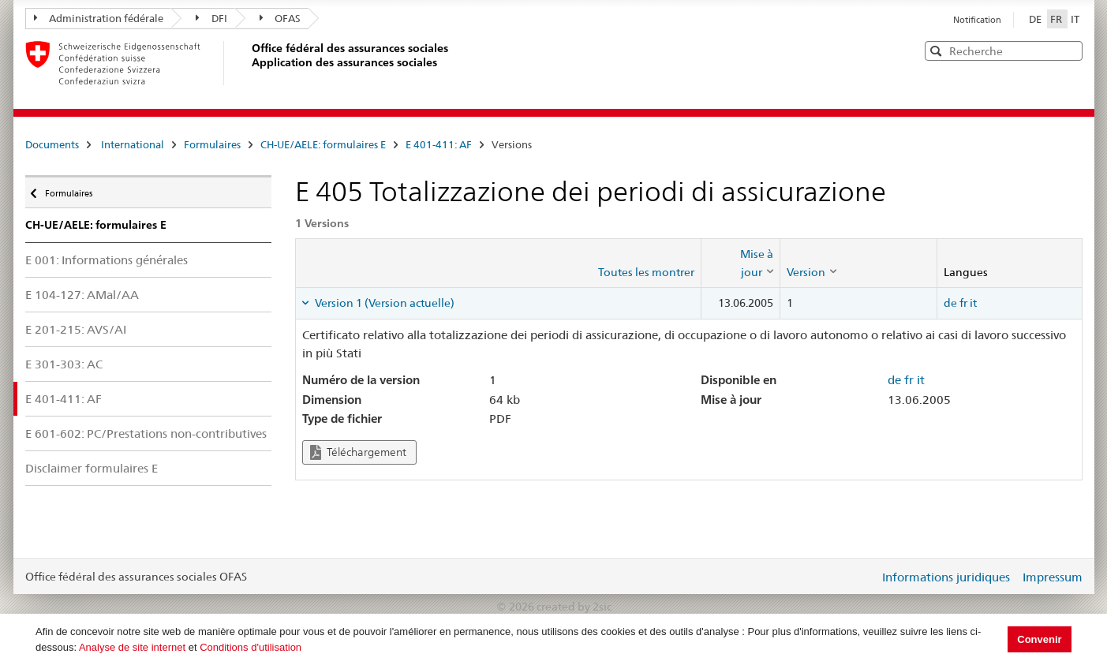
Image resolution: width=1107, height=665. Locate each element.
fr (963, 303)
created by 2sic (574, 606)
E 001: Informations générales (106, 259)
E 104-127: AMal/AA (82, 294)
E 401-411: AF (439, 144)
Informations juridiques (946, 577)
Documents (52, 144)
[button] (1069, 50)
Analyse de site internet (132, 647)
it (973, 303)
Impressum (1053, 577)
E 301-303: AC (64, 364)
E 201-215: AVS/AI (75, 329)
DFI (211, 18)
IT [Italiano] (1075, 19)
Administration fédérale (99, 18)
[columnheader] (740, 263)
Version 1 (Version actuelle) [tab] (383, 303)
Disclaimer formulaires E (91, 468)
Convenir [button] (1039, 639)
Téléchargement (358, 452)
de (950, 303)
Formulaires (212, 144)
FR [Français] (1057, 19)
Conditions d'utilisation (250, 647)
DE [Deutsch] (1036, 19)
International (132, 144)
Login (864, 576)
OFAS (280, 18)
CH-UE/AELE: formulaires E (323, 144)
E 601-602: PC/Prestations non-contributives (146, 433)
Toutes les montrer (646, 272)
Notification (977, 19)
